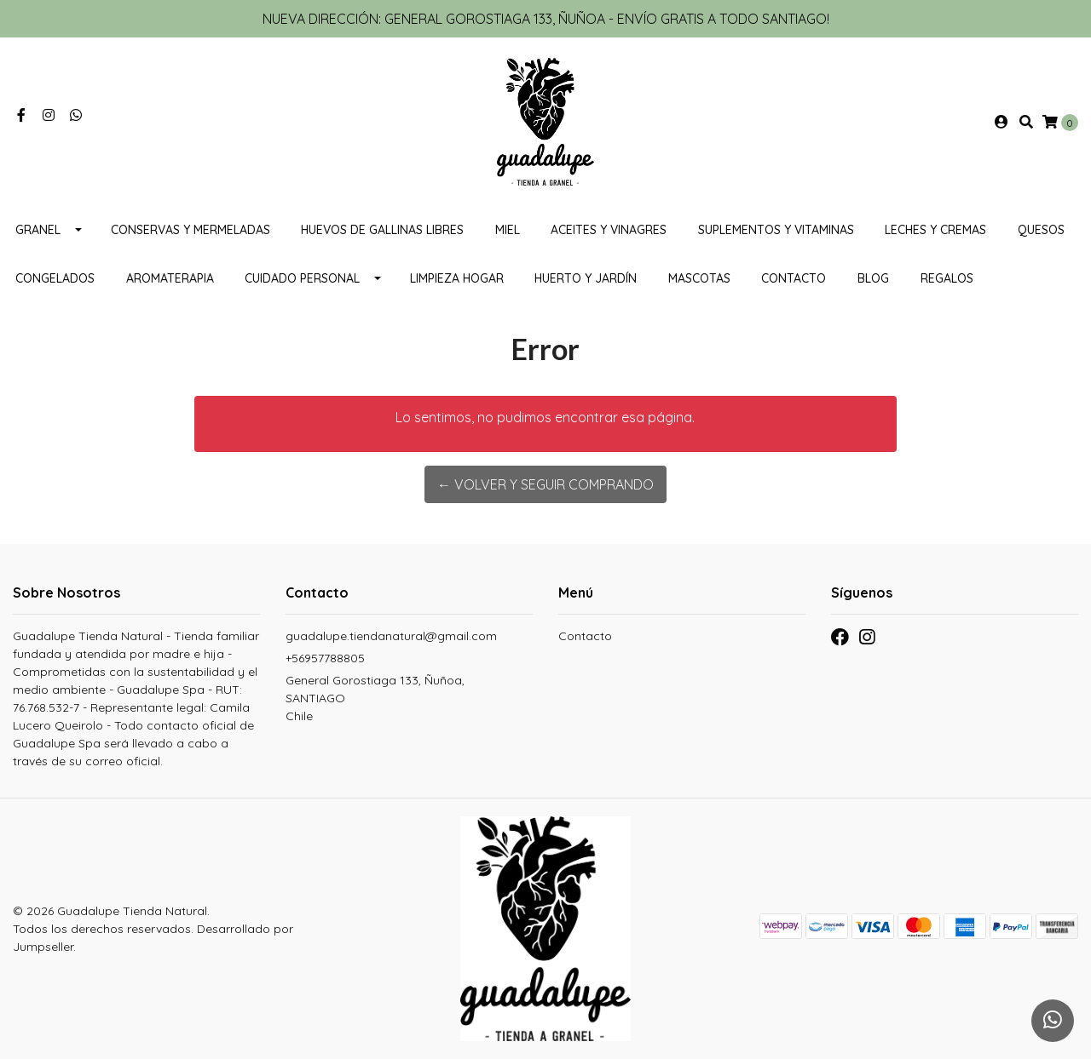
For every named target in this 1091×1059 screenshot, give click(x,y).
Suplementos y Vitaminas (776, 230)
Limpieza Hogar (457, 278)
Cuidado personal (302, 278)
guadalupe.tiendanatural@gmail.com (391, 636)
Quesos (1041, 230)
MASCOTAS (699, 278)
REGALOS (947, 278)
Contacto (793, 278)
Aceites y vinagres (609, 230)
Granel (38, 230)
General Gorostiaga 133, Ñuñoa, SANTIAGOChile (375, 698)
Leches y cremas (935, 230)
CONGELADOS (55, 278)
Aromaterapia (170, 278)
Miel (507, 230)
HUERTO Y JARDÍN (585, 278)
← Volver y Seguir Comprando (545, 484)
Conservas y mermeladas (190, 230)
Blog (873, 278)
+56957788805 (325, 658)
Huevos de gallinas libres (382, 230)
